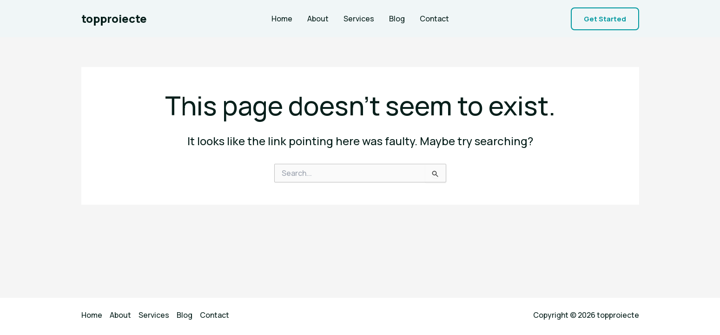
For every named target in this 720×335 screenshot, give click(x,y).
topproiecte (114, 18)
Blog (397, 18)
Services (358, 18)
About (318, 18)
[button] (605, 18)
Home (281, 18)
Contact (434, 18)
